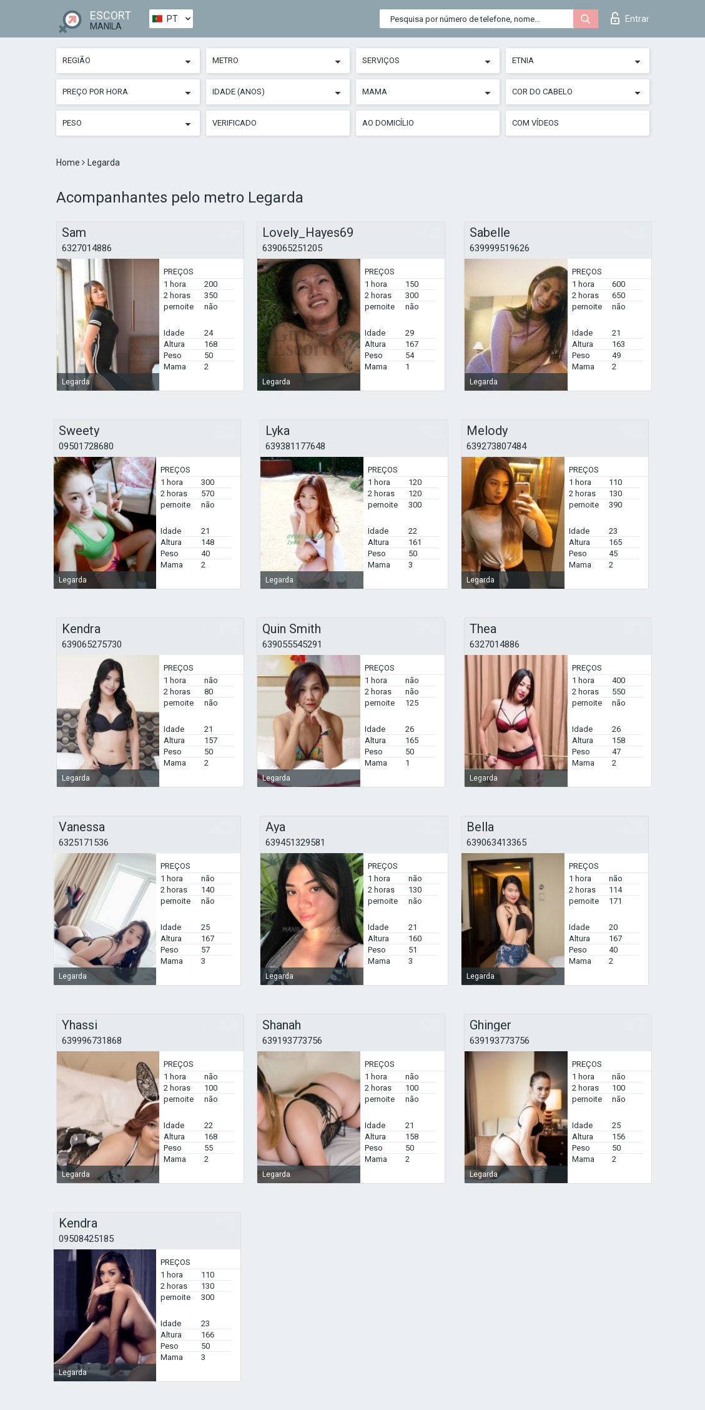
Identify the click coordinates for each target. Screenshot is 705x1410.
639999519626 (500, 248)
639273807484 (496, 446)
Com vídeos (535, 123)
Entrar (630, 18)
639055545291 (292, 644)
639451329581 (295, 842)
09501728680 (86, 446)
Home (69, 163)
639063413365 (496, 842)
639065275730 (92, 644)
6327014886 (87, 248)
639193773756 (292, 1040)
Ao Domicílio (388, 123)
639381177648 (295, 446)
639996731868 (92, 1040)
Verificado (234, 123)
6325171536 (84, 842)
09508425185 (86, 1238)
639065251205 (292, 248)
